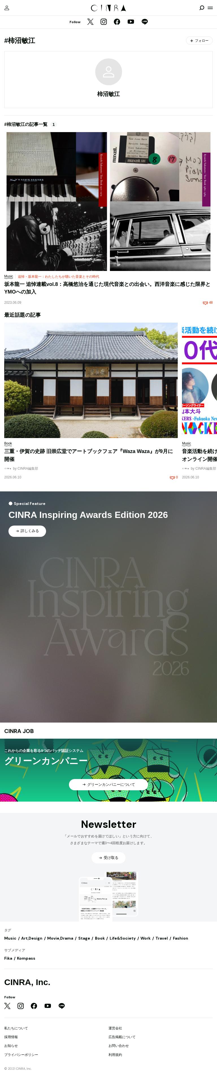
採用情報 (11, 1037)
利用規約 (115, 1055)
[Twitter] (90, 22)
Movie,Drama (60, 938)
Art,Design (31, 938)
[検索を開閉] (202, 8)
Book (100, 938)
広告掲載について (122, 1037)
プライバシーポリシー (21, 1055)
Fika (8, 958)
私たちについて (16, 1028)
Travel (161, 938)
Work (145, 938)
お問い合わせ (118, 1046)
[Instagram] (104, 22)
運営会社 (115, 1028)
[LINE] (145, 22)
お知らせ (11, 1046)
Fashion (180, 938)
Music (10, 938)
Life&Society (123, 938)
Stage (84, 938)
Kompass (26, 958)
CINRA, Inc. (27, 982)
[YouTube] (130, 22)
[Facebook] (117, 22)
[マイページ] (7, 8)
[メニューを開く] (210, 8)
